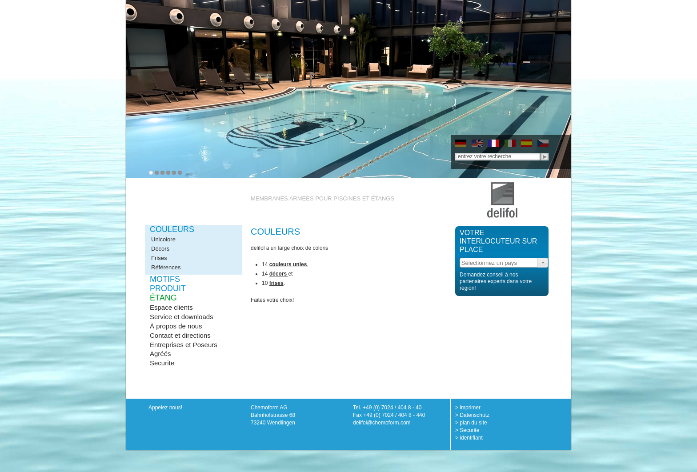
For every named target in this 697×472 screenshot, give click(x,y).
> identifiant (469, 438)
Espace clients (171, 307)
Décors (160, 248)
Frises (159, 258)
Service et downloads (181, 316)
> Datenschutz (472, 415)
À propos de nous (176, 326)
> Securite (467, 430)
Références (165, 267)
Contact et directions (180, 335)
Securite (162, 363)
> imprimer (468, 407)
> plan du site (471, 423)
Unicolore (163, 239)
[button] (542, 263)
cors (281, 274)
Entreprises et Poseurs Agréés (183, 349)
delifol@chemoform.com (382, 423)
